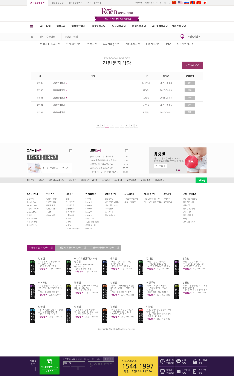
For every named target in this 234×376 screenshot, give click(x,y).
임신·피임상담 (73, 44)
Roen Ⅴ (89, 212)
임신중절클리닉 (160, 26)
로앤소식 (167, 199)
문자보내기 (108, 359)
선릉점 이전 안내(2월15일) (101, 164)
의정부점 (150, 283)
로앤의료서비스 (33, 209)
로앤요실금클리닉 (75, 3)
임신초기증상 (51, 199)
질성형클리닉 (98, 26)
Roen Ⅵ (89, 215)
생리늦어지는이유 (73, 228)
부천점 (185, 283)
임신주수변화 (51, 209)
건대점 (149, 259)
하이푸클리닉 (139, 26)
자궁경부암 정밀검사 (93, 222)
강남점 (41, 259)
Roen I (88, 199)
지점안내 (106, 180)
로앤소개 (138, 3)
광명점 (77, 283)
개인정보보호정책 (56, 180)
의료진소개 (31, 215)
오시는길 (118, 180)
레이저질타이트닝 (112, 205)
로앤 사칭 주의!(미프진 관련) (102, 168)
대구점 (149, 307)
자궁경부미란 (71, 202)
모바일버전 (131, 180)
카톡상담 (92, 44)
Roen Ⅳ (89, 209)
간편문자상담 (72, 36)
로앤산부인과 (38, 3)
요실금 (68, 219)
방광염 (68, 225)
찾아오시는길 (32, 225)
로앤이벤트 (168, 202)
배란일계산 (50, 205)
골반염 (68, 222)
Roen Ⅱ (89, 202)
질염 (67, 199)
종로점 (113, 259)
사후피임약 (50, 215)
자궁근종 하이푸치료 (152, 199)
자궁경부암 (70, 215)
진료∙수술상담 (178, 26)
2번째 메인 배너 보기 (179, 170)
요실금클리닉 (119, 26)
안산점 (41, 307)
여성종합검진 (78, 26)
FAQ (168, 44)
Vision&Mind (32, 212)
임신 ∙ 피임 (45, 26)
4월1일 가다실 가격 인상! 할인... (104, 172)
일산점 (113, 283)
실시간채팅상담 (111, 44)
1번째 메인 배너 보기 (177, 170)
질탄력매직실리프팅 (112, 202)
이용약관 (72, 180)
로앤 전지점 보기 (195, 36)
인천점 (77, 307)
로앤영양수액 (91, 225)
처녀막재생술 (110, 215)
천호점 (185, 259)
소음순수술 (109, 212)
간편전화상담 (153, 44)
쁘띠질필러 (109, 209)
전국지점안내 (32, 219)
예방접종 (89, 228)
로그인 (158, 3)
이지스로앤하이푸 (93, 3)
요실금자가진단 (130, 202)
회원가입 (166, 3)
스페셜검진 (90, 219)
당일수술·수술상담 (50, 44)
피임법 (49, 212)
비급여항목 (159, 180)
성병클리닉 (70, 209)
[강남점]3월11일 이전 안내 (101, 157)
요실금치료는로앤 (131, 199)
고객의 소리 (145, 180)
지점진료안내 (148, 3)
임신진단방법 (51, 202)
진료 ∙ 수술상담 (49, 36)
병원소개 (30, 199)
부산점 (113, 307)
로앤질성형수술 (57, 3)
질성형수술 (109, 199)
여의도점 (42, 283)
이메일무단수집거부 (89, 180)
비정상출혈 (70, 205)
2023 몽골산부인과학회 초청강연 (104, 160)
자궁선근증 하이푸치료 (153, 202)
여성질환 (61, 26)
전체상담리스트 (185, 44)
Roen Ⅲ (89, 205)
